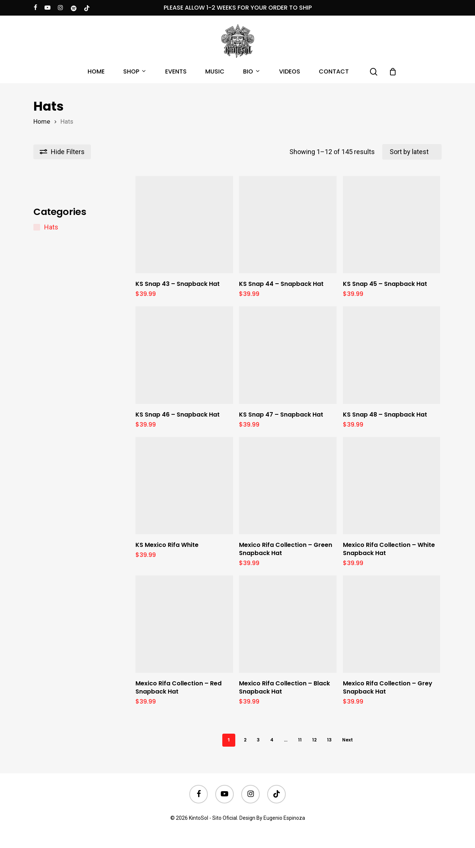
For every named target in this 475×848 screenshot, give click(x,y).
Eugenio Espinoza (284, 818)
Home (41, 121)
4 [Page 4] (271, 740)
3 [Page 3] (258, 740)
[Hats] (36, 227)
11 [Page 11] (300, 740)
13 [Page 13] (329, 740)
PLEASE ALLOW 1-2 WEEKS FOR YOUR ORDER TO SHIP (238, 7)
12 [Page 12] (314, 740)
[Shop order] (412, 152)
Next (347, 740)
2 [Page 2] (245, 740)
